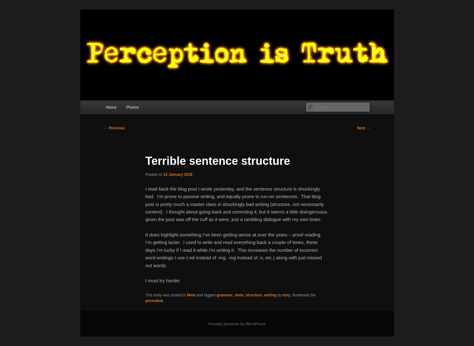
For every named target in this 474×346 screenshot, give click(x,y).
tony (286, 295)
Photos (132, 107)
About (111, 107)
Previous (114, 128)
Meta (191, 295)
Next (363, 128)
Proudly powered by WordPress (237, 324)
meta (239, 295)
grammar (224, 295)
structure (254, 295)
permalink (154, 301)
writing (270, 295)
